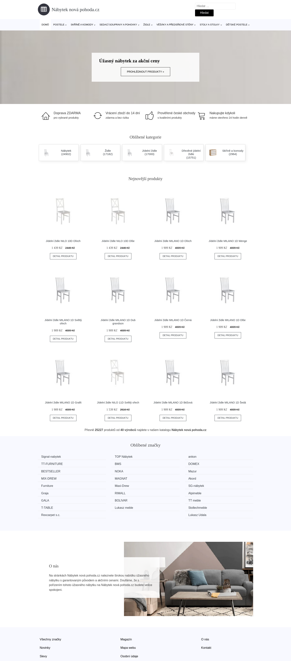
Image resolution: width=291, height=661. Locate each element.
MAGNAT (159, 470)
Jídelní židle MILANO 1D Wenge (228, 241)
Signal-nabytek (52, 456)
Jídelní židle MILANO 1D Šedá (228, 402)
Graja (211, 477)
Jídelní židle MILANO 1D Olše (228, 320)
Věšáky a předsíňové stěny (175, 24)
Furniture (48, 477)
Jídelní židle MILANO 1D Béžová (172, 402)
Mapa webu (128, 631)
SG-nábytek (161, 477)
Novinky (45, 631)
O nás (205, 622)
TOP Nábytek (106, 456)
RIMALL (47, 484)
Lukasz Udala (217, 498)
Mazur (46, 470)
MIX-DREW (105, 470)
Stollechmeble (217, 491)
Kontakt (206, 631)
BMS (45, 463)
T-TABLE (104, 491)
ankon (157, 456)
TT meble (48, 491)
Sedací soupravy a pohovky (118, 24)
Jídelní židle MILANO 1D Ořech (173, 241)
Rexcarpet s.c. (51, 498)
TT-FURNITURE (219, 456)
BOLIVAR (214, 484)
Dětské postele (236, 24)
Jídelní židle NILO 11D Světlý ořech (118, 402)
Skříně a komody (82, 24)
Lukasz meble (162, 491)
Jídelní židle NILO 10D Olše (118, 241)
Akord (212, 470)
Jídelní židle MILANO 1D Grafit (63, 402)
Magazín (126, 622)
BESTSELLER (162, 463)
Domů (45, 24)
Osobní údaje (129, 639)
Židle (146, 24)
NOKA (212, 463)
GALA (157, 484)
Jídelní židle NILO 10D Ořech (63, 241)
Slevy (43, 639)
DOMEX (103, 463)
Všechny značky (50, 622)
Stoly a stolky (210, 24)
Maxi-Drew (105, 477)
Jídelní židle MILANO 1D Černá (173, 320)
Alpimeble (104, 484)
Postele (58, 24)
